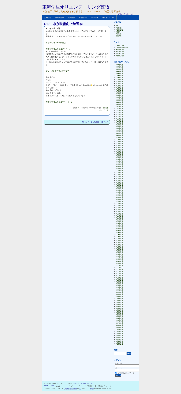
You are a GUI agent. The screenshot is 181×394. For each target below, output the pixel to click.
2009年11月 (119, 292)
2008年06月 (119, 310)
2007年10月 (119, 319)
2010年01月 (119, 288)
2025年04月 (119, 67)
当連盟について (108, 18)
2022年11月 (119, 94)
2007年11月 (119, 317)
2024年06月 (119, 75)
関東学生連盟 (120, 51)
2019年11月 (119, 139)
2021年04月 (119, 118)
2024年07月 (119, 73)
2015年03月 (119, 222)
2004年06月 (119, 343)
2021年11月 (119, 108)
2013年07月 (119, 244)
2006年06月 (119, 329)
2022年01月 (119, 106)
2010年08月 (119, 281)
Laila (80, 388)
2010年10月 (119, 279)
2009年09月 (119, 294)
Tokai (80, 108)
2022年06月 (119, 102)
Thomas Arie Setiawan (70, 388)
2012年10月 (119, 257)
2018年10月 (119, 160)
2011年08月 (119, 271)
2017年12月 (119, 176)
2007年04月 (119, 323)
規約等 (118, 31)
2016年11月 (119, 193)
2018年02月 (119, 172)
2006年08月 (119, 327)
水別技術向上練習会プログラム (58, 49)
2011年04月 (119, 273)
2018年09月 (119, 162)
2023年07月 (119, 85)
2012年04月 (119, 261)
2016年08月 (119, 199)
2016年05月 (119, 205)
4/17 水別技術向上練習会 (63, 24)
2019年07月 (119, 147)
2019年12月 (119, 137)
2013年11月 (119, 240)
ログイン (133, 14)
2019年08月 (119, 145)
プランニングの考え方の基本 (57, 71)
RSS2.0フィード (77, 383)
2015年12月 (119, 213)
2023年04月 (119, 89)
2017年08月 (119, 182)
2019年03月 (119, 153)
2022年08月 (119, 98)
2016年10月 (119, 195)
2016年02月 (119, 211)
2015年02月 (119, 224)
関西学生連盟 (120, 55)
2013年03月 (119, 248)
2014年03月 (119, 232)
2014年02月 (119, 234)
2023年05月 (119, 87)
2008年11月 (119, 306)
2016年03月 (119, 209)
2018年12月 (119, 156)
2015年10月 (119, 215)
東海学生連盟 (120, 49)
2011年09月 (119, 269)
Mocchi (92, 388)
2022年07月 (119, 100)
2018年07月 (119, 164)
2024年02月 (119, 77)
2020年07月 (119, 131)
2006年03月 (119, 331)
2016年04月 (119, 207)
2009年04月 (119, 300)
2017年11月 (119, 178)
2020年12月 (119, 125)
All (117, 25)
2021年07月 (119, 112)
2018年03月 (119, 170)
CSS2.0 (53, 386)
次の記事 (104, 122)
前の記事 (85, 122)
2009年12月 (119, 290)
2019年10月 (119, 141)
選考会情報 (83, 18)
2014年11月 (119, 228)
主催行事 (94, 18)
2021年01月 (119, 122)
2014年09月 (119, 230)
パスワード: (119, 368)
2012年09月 (119, 259)
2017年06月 (119, 187)
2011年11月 (119, 267)
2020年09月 (119, 129)
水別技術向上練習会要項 (56, 43)
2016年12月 (119, 191)
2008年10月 (119, 308)
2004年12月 (119, 341)
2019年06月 (119, 149)
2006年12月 (119, 325)
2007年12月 (119, 315)
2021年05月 (119, 116)
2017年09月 (119, 180)
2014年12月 (119, 226)
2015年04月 (119, 220)
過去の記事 (59, 18)
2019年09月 (119, 143)
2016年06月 (119, 203)
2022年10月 (119, 96)
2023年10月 (119, 81)
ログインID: (119, 363)
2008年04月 (119, 312)
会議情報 (71, 18)
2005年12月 (119, 333)
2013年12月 (119, 238)
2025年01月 (119, 69)
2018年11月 (119, 158)
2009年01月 (119, 302)
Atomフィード (87, 383)
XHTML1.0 (47, 386)
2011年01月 (119, 275)
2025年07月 (119, 65)
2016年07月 (119, 201)
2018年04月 (119, 168)
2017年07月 (119, 184)
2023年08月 (119, 83)
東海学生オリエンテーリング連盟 (75, 7)
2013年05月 (119, 246)
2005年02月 (119, 339)
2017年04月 (119, 189)
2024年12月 (119, 71)
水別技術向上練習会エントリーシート (61, 102)
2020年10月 (119, 127)
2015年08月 (119, 217)
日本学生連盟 (120, 45)
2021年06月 (119, 114)
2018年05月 (119, 166)
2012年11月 (119, 255)
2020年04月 (119, 133)
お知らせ (47, 18)
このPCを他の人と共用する (125, 373)
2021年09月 (119, 110)
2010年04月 (119, 286)
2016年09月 (119, 197)
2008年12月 (119, 304)
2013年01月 (119, 251)
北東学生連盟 (120, 53)
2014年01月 (119, 236)
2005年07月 (119, 335)
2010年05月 (119, 284)
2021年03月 (119, 120)
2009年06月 (119, 296)
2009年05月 (119, 298)
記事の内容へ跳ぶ (123, 14)
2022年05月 (119, 104)
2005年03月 (119, 337)
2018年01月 (119, 174)
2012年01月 (119, 263)
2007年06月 (119, 321)
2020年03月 (119, 135)
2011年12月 (119, 265)
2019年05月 (119, 151)
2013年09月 (119, 242)
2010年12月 (119, 277)
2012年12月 (119, 253)
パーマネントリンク (102, 110)
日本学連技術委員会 (122, 47)
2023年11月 (119, 79)
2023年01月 (119, 92)
